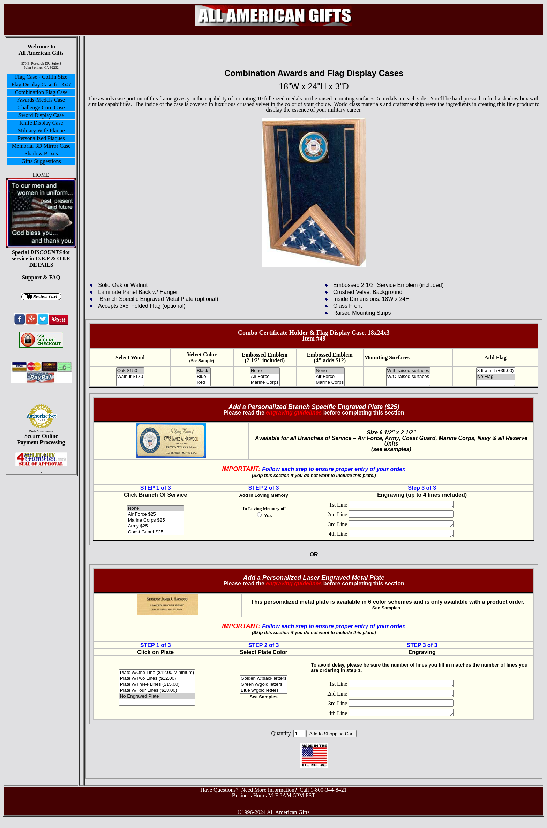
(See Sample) (202, 360)
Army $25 (155, 526)
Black (203, 371)
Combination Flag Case (41, 92)
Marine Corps (264, 383)
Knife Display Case (41, 123)
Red (203, 383)
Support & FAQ (41, 277)
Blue (203, 377)
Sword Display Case (41, 115)
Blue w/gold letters (263, 697)
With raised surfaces (408, 371)
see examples (391, 449)
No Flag (496, 377)
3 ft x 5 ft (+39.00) (496, 371)
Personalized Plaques (41, 138)
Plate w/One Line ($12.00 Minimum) (157, 679)
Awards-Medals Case (41, 100)
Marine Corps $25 (155, 520)
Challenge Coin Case (41, 108)
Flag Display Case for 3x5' (41, 85)
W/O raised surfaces (408, 377)
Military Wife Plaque (41, 131)
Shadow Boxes (41, 154)
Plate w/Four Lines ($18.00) (157, 697)
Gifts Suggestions (41, 161)
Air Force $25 (155, 514)
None (264, 371)
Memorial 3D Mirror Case (41, 146)
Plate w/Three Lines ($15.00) (157, 691)
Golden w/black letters (263, 685)
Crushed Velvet (353, 292)
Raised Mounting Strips (362, 313)
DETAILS (41, 265)
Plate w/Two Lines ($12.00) (157, 685)
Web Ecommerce (41, 431)
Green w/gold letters (263, 691)
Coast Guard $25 (155, 532)
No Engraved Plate (157, 703)
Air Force (264, 377)
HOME (41, 175)
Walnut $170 (130, 377)
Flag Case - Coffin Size (41, 77)
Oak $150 (130, 371)
